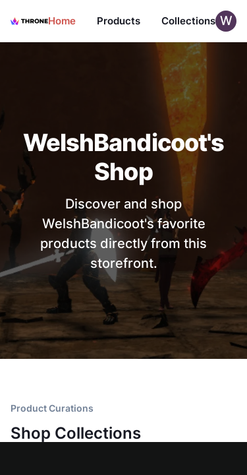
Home (62, 21)
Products (118, 21)
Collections (188, 21)
